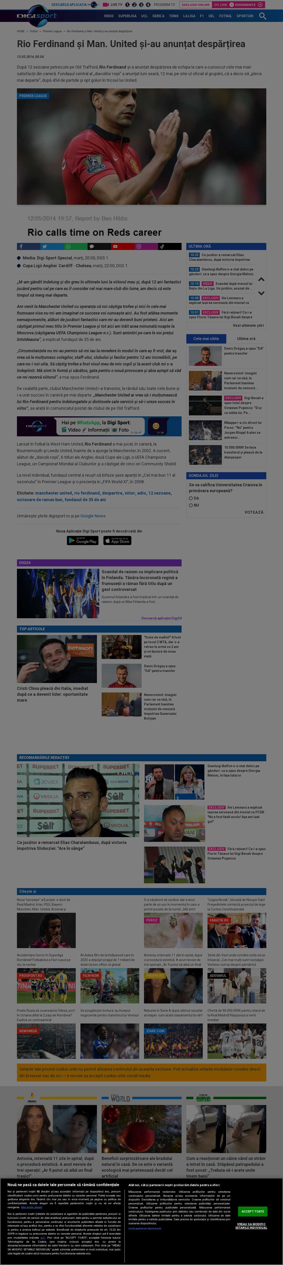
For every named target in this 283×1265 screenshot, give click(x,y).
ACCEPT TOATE (253, 1211)
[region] (141, 1221)
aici (42, 1237)
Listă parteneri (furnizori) (144, 1228)
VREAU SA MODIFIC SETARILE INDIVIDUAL (251, 1226)
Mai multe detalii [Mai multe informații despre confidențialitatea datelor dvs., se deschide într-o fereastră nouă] (31, 1207)
